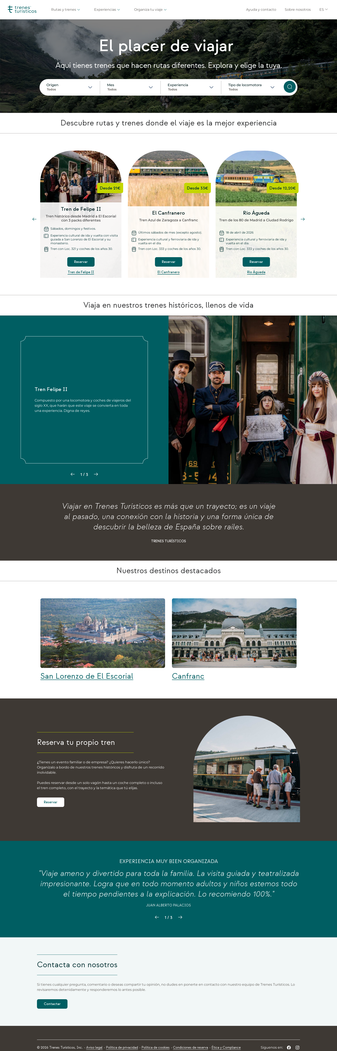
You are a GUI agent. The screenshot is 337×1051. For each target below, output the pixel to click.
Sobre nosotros (298, 10)
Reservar (81, 262)
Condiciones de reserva (190, 1047)
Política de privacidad (122, 1047)
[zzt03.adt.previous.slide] (156, 917)
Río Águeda (256, 272)
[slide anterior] (34, 219)
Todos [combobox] (51, 89)
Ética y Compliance (226, 1047)
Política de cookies (155, 1047)
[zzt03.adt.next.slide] (180, 917)
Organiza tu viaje (150, 10)
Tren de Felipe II (81, 272)
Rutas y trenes (65, 10)
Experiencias (107, 10)
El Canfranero (169, 272)
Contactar (52, 1004)
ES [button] (323, 10)
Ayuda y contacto (261, 10)
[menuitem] (94, 1047)
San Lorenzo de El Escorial (86, 676)
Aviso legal (94, 1047)
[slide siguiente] (302, 219)
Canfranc (188, 676)
